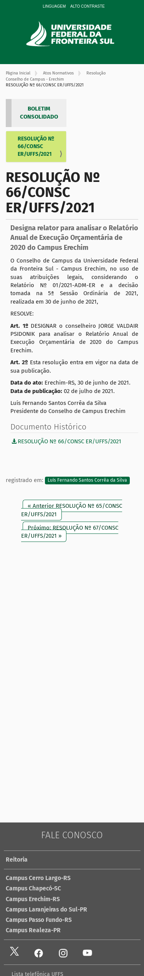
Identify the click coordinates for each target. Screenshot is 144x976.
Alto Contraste (87, 6)
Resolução (96, 73)
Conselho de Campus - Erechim (35, 79)
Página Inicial (18, 73)
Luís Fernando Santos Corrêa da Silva (87, 480)
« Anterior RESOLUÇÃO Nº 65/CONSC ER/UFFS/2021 (71, 509)
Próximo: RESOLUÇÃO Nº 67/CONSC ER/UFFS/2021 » (69, 531)
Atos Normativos (58, 73)
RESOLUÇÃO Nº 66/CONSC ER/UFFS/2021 (36, 146)
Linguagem (54, 6)
